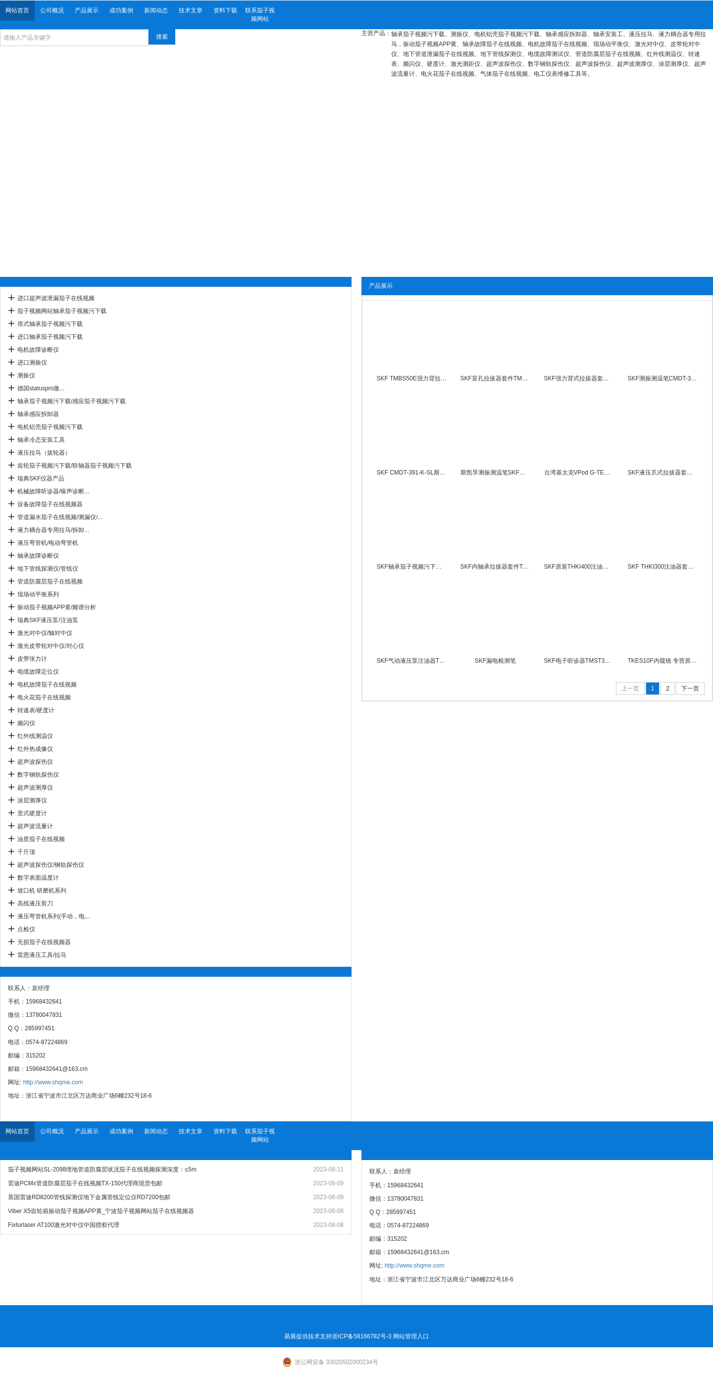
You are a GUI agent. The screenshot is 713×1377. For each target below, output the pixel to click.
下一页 (690, 688)
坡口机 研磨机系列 (41, 890)
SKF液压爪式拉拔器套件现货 (663, 472)
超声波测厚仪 (35, 787)
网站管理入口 (411, 1336)
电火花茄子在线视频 (44, 697)
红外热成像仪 (35, 748)
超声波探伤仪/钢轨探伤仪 (50, 864)
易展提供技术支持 (308, 1336)
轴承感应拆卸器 (38, 414)
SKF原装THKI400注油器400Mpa (579, 566)
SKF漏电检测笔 (495, 660)
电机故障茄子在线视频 (47, 684)
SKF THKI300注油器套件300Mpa (663, 566)
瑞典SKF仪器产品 (40, 478)
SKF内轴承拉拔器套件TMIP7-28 (495, 566)
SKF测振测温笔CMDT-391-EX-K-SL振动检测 (663, 378)
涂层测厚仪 (32, 800)
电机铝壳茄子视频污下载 (50, 427)
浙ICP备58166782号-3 (361, 1336)
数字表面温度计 (38, 877)
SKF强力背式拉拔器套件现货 (579, 378)
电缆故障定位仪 (38, 671)
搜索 (162, 36)
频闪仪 (26, 723)
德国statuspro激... (40, 388)
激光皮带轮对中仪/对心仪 (50, 645)
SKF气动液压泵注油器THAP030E (412, 660)
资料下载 (225, 10)
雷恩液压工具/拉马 (41, 955)
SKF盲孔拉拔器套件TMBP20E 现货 (495, 378)
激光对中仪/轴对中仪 (44, 633)
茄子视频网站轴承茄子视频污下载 (61, 311)
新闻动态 (156, 10)
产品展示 (87, 10)
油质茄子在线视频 (41, 839)
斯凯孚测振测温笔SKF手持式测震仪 (495, 472)
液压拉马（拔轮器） (44, 452)
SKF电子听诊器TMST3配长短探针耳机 (579, 660)
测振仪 (26, 375)
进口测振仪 (32, 362)
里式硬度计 (32, 813)
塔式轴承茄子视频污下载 (50, 323)
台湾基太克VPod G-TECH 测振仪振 (579, 472)
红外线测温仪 (35, 736)
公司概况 (52, 10)
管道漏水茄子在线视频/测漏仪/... (60, 517)
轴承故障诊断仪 (38, 555)
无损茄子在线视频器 (44, 942)
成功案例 (121, 10)
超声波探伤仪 (35, 761)
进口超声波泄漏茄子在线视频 (56, 298)
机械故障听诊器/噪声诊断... (53, 491)
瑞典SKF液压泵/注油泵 (47, 620)
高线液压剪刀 (35, 903)
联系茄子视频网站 (260, 14)
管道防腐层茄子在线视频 (50, 581)
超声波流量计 (35, 826)
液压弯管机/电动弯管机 (47, 542)
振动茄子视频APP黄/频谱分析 (56, 607)
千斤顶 (26, 851)
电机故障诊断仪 (38, 349)
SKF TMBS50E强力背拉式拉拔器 (412, 378)
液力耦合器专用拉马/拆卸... (53, 530)
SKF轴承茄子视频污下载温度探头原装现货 (412, 566)
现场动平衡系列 (38, 594)
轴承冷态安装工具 (41, 439)
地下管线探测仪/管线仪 (47, 568)
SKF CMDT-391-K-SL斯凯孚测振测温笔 (412, 472)
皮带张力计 (32, 658)
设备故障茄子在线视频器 (50, 504)
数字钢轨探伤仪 (38, 774)
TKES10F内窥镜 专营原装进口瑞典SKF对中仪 (663, 660)
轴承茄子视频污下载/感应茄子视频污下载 (71, 401)
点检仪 (26, 929)
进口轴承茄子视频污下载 (50, 336)
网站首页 (17, 10)
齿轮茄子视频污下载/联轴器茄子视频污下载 (74, 465)
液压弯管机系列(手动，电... (53, 916)
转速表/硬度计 (35, 710)
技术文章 (191, 10)
